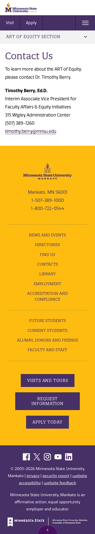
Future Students (47, 320)
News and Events (47, 235)
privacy (33, 476)
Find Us (47, 254)
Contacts (47, 264)
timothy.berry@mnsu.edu (30, 131)
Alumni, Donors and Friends (47, 340)
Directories (47, 244)
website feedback (60, 483)
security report (56, 476)
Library (47, 273)
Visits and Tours (47, 380)
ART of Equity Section (46, 36)
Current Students (47, 330)
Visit (10, 22)
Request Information (47, 401)
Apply (31, 22)
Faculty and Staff (47, 349)
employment (47, 283)
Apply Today (47, 422)
